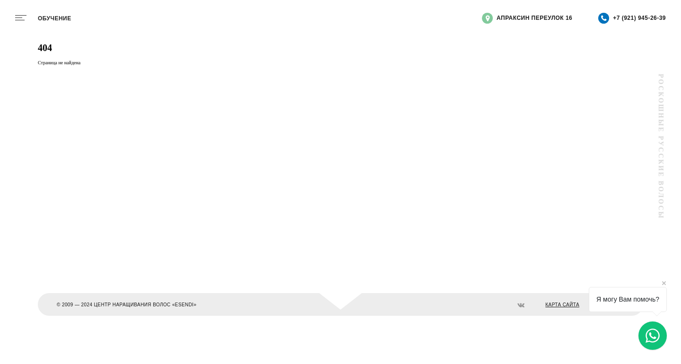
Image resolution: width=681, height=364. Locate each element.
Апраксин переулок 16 (527, 18)
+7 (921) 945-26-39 (632, 18)
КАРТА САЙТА (562, 304)
